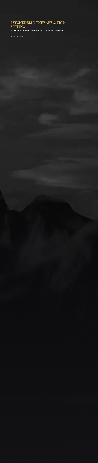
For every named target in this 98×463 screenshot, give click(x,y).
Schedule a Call (17, 36)
